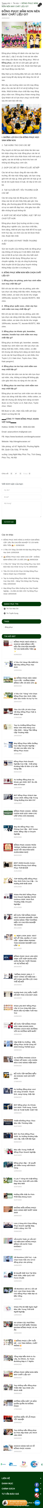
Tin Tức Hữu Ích (12, 609)
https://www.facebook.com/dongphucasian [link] (22, 437)
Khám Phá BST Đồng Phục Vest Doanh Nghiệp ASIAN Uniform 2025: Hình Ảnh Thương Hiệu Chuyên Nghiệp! (25, 899)
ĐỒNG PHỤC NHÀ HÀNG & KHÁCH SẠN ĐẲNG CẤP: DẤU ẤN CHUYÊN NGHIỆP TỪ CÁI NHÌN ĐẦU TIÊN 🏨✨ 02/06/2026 (21, 542)
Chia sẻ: (5, 473)
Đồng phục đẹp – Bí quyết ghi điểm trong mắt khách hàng (25, 1165)
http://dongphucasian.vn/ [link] (20, 441)
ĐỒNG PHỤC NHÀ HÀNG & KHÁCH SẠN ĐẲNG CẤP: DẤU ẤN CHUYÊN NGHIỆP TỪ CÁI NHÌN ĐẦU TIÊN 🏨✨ (25, 646)
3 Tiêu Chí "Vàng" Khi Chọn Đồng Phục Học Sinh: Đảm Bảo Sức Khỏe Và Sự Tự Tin (25, 696)
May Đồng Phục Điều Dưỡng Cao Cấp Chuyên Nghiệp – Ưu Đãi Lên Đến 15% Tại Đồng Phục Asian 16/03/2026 (20, 591)
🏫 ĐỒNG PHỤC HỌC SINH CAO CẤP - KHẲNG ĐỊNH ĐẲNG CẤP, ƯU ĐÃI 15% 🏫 (25, 680)
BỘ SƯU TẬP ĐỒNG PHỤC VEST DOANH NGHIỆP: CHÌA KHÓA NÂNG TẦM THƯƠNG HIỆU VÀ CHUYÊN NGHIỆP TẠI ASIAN (26, 920)
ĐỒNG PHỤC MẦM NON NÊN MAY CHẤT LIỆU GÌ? (21, 13)
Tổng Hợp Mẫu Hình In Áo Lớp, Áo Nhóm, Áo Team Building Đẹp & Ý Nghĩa (24, 1358)
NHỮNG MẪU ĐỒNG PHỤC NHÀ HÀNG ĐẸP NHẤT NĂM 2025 (25, 1210)
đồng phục (9, 627)
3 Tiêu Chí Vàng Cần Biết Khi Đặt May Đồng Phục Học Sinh (26, 664)
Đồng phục (7, 63)
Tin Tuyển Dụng (12, 613)
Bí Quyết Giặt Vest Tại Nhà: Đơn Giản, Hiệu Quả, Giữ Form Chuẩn (25, 1275)
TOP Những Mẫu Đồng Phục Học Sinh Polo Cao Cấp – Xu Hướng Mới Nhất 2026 (26, 881)
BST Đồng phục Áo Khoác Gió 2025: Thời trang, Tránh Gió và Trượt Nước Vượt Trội (26, 1107)
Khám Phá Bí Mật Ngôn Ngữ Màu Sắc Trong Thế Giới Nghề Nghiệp (25, 1309)
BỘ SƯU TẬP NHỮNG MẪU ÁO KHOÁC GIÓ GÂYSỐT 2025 (25, 1076)
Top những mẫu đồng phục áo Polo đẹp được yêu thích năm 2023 (25, 1432)
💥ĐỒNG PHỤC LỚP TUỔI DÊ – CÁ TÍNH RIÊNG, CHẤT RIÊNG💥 (25, 1343)
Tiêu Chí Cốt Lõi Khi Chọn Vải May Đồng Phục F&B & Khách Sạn (25, 711)
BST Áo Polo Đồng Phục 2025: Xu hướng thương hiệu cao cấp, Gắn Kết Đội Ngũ (26, 1136)
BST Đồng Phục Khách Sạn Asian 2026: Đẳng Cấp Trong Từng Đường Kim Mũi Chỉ (26, 797)
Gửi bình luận (9, 522)
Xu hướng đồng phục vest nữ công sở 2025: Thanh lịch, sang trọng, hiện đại (25, 1091)
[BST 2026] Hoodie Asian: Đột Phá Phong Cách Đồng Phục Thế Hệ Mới (25, 865)
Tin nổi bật (10, 636)
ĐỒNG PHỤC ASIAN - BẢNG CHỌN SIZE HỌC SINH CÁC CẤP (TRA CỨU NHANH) (25, 813)
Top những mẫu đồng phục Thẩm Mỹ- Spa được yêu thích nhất (25, 1387)
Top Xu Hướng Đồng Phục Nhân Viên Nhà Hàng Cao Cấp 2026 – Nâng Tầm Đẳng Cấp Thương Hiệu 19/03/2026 (21, 581)
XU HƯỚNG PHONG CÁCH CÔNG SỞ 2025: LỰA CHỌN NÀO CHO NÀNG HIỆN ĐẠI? (25, 1060)
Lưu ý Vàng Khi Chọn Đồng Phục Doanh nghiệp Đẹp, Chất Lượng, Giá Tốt (25, 1225)
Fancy (25, 473)
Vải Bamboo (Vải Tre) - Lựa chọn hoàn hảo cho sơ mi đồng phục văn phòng (25, 1259)
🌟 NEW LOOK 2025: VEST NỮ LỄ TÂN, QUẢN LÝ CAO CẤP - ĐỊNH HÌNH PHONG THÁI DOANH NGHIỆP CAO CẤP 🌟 (25, 940)
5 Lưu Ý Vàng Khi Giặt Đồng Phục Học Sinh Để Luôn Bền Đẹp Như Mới (26, 1181)
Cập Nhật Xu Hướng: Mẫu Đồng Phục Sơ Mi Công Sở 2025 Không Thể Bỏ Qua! (25, 1044)
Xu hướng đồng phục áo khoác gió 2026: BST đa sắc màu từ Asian (25, 782)
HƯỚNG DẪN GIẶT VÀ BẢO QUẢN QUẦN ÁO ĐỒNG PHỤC (25, 1403)
